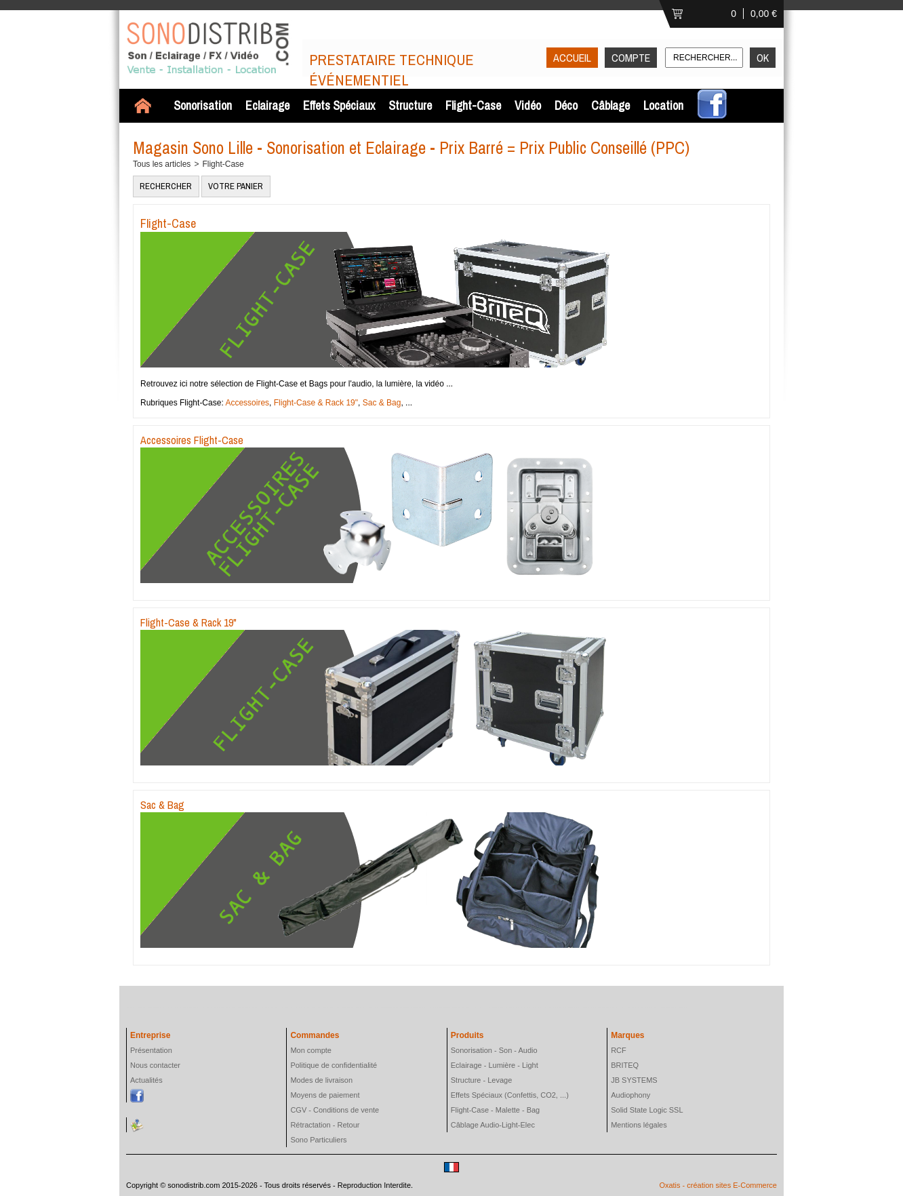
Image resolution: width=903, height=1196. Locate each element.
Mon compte (311, 1050)
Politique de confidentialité (333, 1065)
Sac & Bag (382, 402)
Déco (566, 105)
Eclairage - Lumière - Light (494, 1065)
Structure (410, 105)
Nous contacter (155, 1065)
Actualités (146, 1080)
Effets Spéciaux (339, 105)
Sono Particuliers (318, 1140)
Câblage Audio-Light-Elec (493, 1125)
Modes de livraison (321, 1080)
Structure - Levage (482, 1080)
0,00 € (763, 13)
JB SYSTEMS (634, 1080)
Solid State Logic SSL (647, 1110)
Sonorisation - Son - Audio (494, 1050)
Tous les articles (161, 164)
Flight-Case (473, 105)
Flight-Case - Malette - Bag (495, 1110)
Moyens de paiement (324, 1095)
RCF (618, 1050)
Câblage (610, 105)
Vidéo (528, 105)
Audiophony (630, 1095)
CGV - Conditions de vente (334, 1110)
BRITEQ (625, 1065)
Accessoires (247, 402)
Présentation (151, 1050)
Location (663, 105)
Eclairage (267, 105)
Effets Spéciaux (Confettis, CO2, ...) (510, 1095)
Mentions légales (639, 1125)
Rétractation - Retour (324, 1125)
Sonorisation (203, 105)
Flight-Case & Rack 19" (316, 402)
